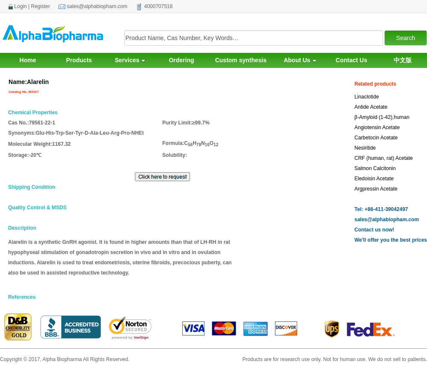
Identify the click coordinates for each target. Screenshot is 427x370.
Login (20, 6)
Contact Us (351, 60)
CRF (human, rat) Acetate (383, 158)
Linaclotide (366, 97)
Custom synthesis (241, 60)
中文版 (403, 60)
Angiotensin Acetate (377, 127)
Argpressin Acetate (376, 189)
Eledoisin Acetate (374, 179)
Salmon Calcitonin (375, 168)
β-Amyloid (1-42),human (381, 117)
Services (130, 60)
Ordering (181, 60)
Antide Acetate (370, 107)
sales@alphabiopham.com (97, 6)
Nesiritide (365, 148)
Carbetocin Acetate (376, 138)
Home (28, 60)
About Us (300, 60)
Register (40, 6)
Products (79, 60)
